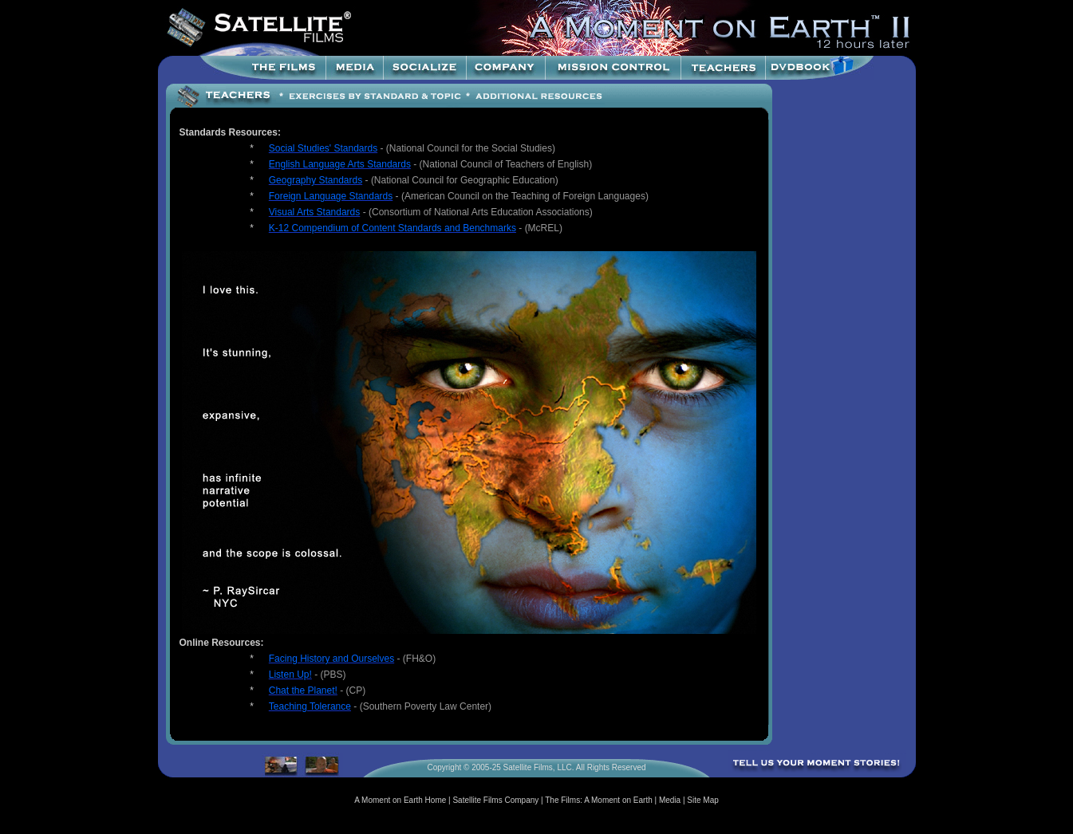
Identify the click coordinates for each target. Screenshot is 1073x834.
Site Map (702, 800)
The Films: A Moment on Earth (599, 800)
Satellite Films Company (495, 800)
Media (669, 800)
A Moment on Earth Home (400, 800)
